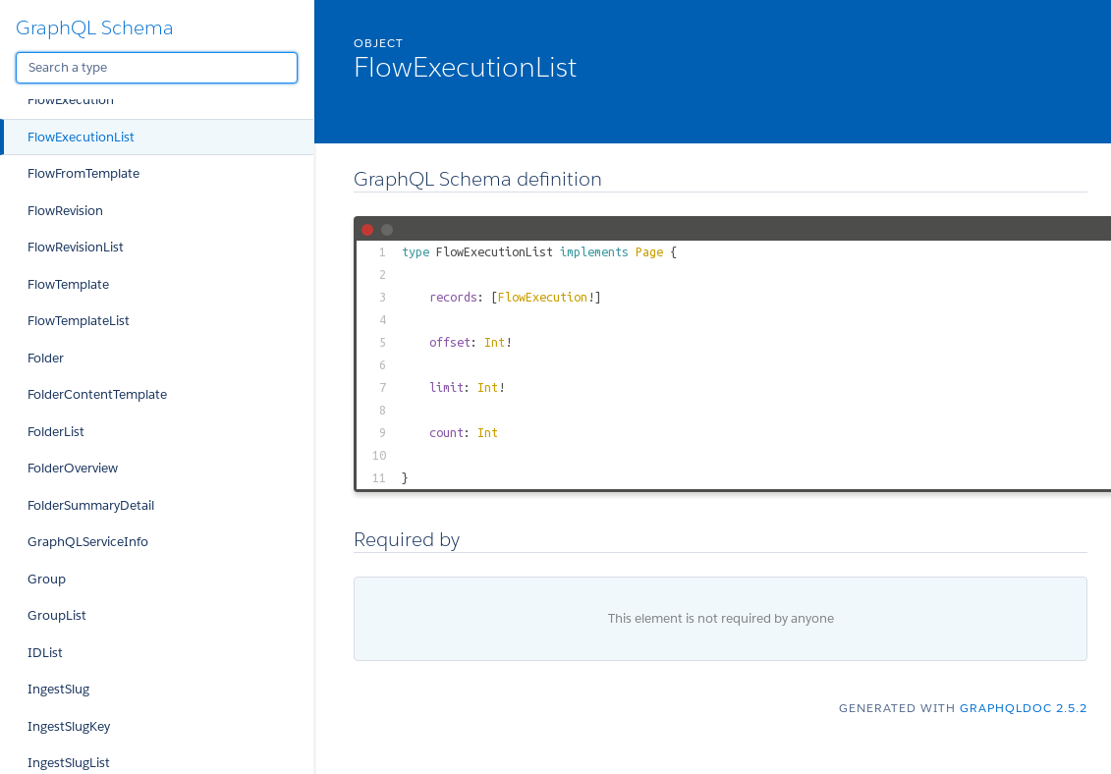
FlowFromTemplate (83, 173)
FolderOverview (73, 468)
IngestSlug (58, 689)
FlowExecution (71, 99)
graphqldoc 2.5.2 (1023, 707)
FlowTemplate (68, 284)
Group (47, 579)
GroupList (57, 615)
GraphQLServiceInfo (88, 541)
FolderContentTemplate (97, 394)
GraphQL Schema (95, 27)
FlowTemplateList (79, 320)
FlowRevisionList (76, 247)
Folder (46, 358)
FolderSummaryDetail (91, 505)
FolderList (56, 431)
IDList (45, 652)
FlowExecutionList (81, 137)
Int (494, 342)
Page (649, 251)
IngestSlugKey (69, 726)
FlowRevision (65, 210)
